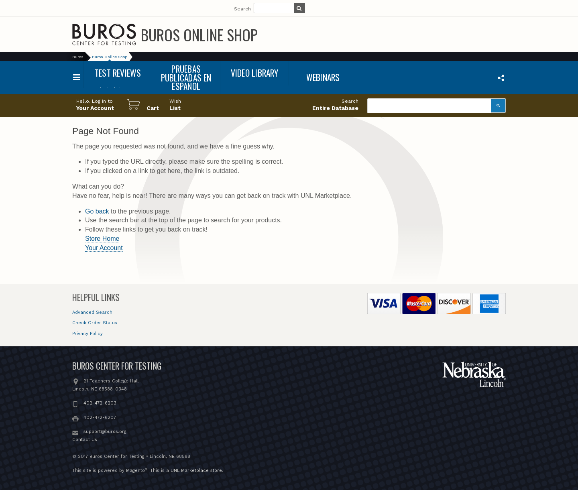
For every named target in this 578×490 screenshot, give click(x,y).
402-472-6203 (99, 403)
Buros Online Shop (199, 34)
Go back (97, 211)
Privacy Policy (87, 333)
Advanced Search (92, 312)
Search (242, 8)
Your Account (104, 247)
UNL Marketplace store (196, 470)
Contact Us (84, 439)
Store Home (102, 238)
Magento (135, 470)
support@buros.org (104, 431)
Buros (77, 57)
